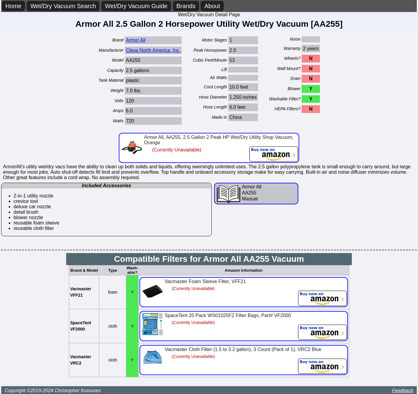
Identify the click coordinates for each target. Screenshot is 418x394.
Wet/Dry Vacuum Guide (136, 6)
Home (13, 6)
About (212, 6)
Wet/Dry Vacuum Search (63, 6)
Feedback (402, 390)
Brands (186, 6)
